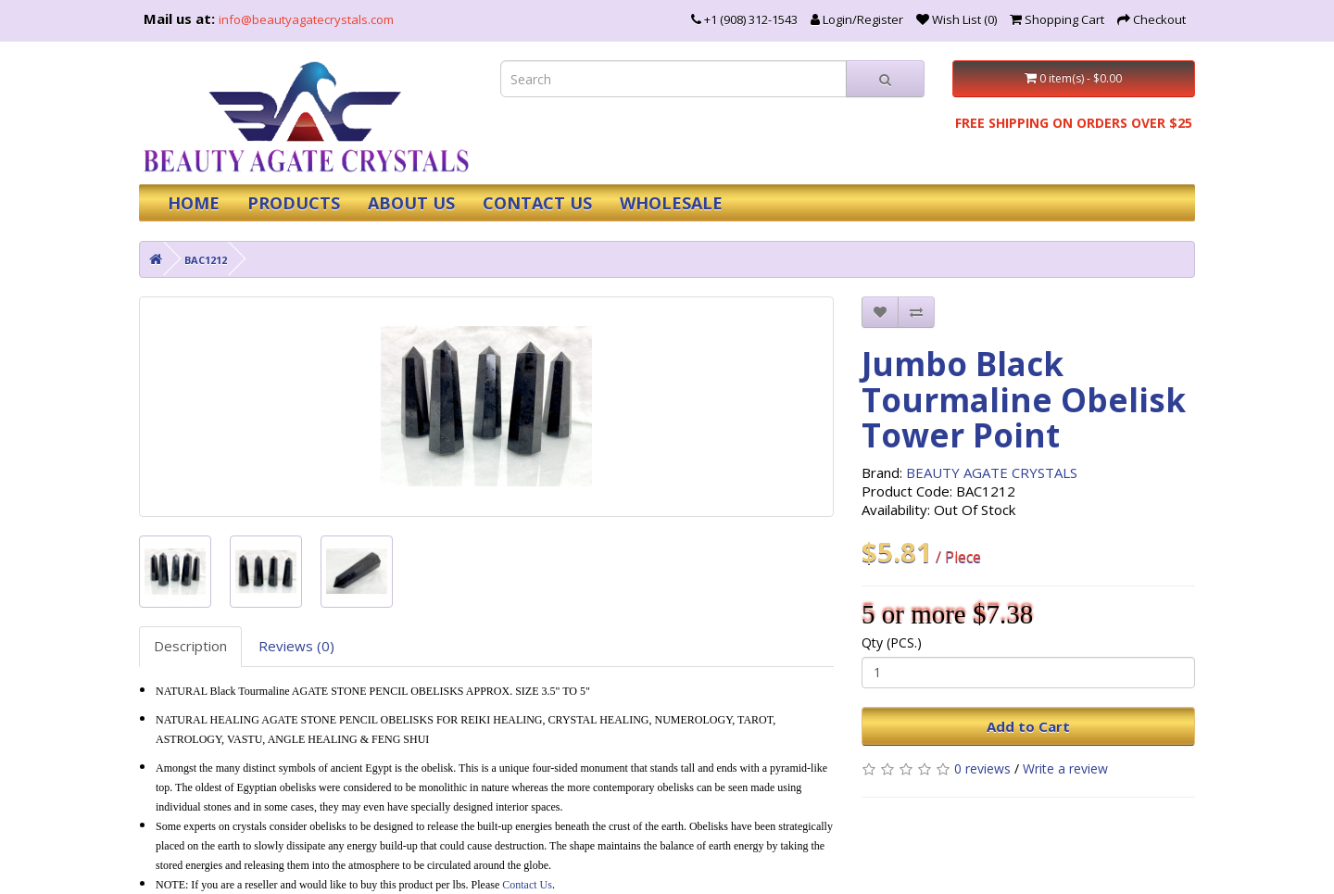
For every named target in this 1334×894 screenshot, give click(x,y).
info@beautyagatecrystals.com (306, 19)
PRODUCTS (293, 203)
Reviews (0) (296, 645)
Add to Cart (1028, 726)
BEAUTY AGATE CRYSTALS (991, 472)
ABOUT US (411, 203)
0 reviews (982, 768)
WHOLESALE (671, 203)
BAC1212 (205, 260)
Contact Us (527, 884)
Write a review (1065, 768)
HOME (194, 203)
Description (190, 645)
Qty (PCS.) (892, 642)
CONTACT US (537, 203)
